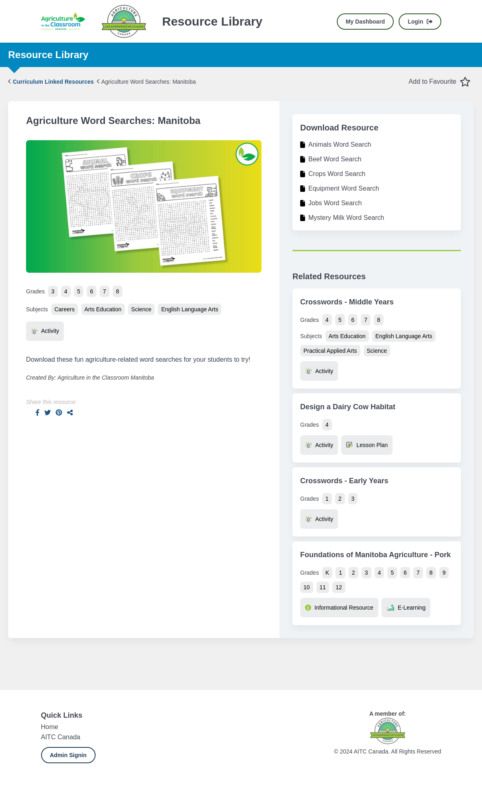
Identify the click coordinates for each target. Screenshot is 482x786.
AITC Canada (61, 737)
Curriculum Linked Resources (51, 81)
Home (50, 726)
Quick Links (62, 715)
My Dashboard (365, 21)
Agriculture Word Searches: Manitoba (146, 81)
